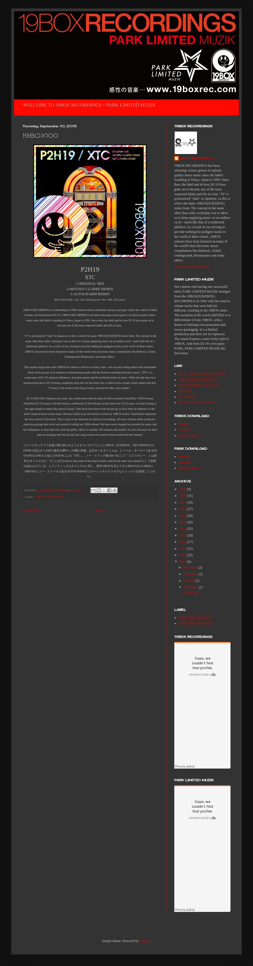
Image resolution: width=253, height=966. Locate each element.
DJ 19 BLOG (187, 397)
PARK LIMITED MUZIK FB (199, 385)
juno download (189, 435)
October (189, 581)
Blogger (144, 941)
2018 (183, 542)
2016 (183, 555)
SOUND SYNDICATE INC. (198, 402)
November (191, 574)
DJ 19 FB (185, 391)
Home (99, 511)
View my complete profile (192, 267)
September (191, 587)
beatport (184, 424)
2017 (183, 549)
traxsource (186, 429)
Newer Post (32, 511)
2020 (183, 529)
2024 (183, 502)
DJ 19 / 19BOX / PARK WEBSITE (202, 374)
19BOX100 (190, 593)
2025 (183, 496)
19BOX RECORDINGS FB (197, 380)
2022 (183, 516)
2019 (183, 535)
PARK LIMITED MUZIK (196, 623)
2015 (183, 562)
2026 (183, 489)
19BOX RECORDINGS (49, 496)
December (191, 567)
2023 (183, 509)
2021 (183, 522)
